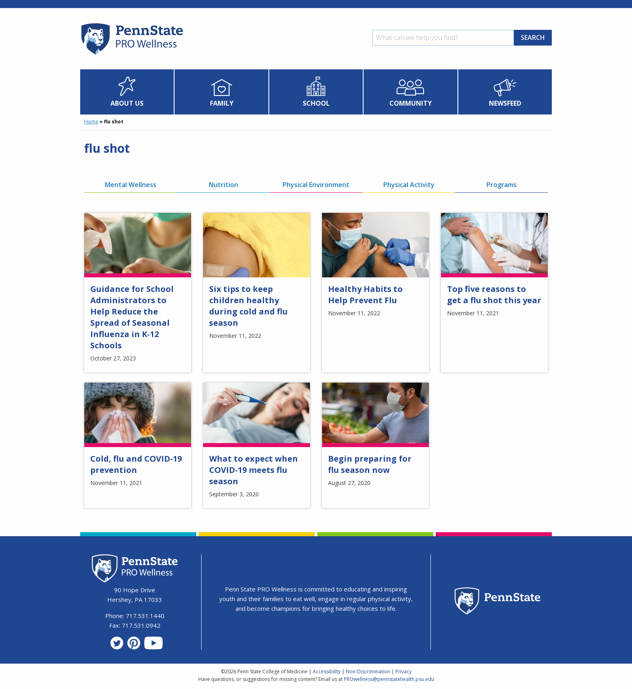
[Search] (443, 38)
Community (410, 103)
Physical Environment (316, 184)
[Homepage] (131, 54)
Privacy (403, 671)
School (316, 103)
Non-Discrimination (368, 671)
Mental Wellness (130, 184)
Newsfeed (505, 103)
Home (91, 121)
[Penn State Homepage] (498, 602)
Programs (501, 184)
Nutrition (223, 184)
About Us (126, 103)
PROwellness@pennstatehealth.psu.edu (389, 679)
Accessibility (327, 671)
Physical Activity (408, 184)
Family (221, 103)
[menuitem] (127, 91)
